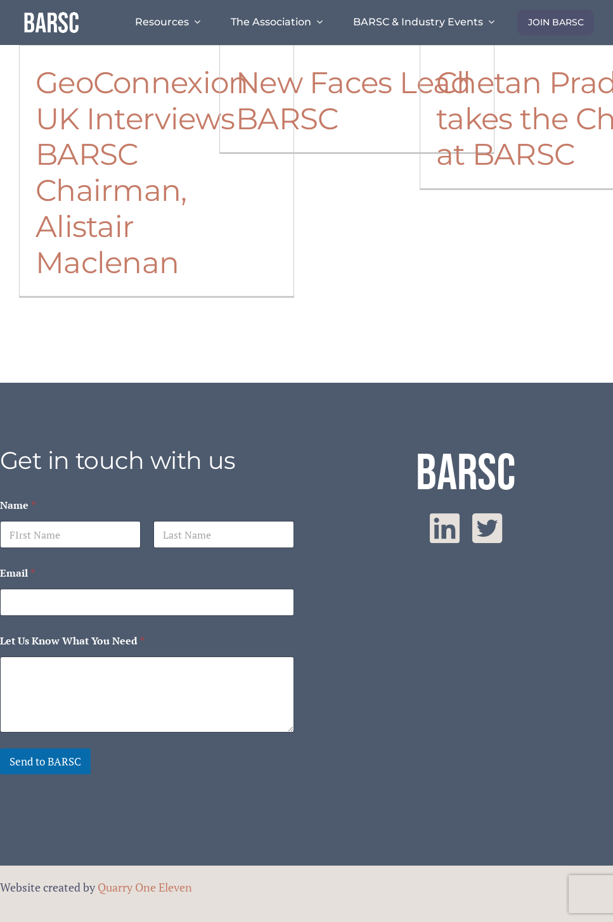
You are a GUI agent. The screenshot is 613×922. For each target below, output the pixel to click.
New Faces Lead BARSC (353, 100)
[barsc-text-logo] (51, 14)
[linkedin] (445, 528)
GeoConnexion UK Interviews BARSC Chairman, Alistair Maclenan (141, 172)
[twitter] (487, 528)
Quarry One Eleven (145, 887)
